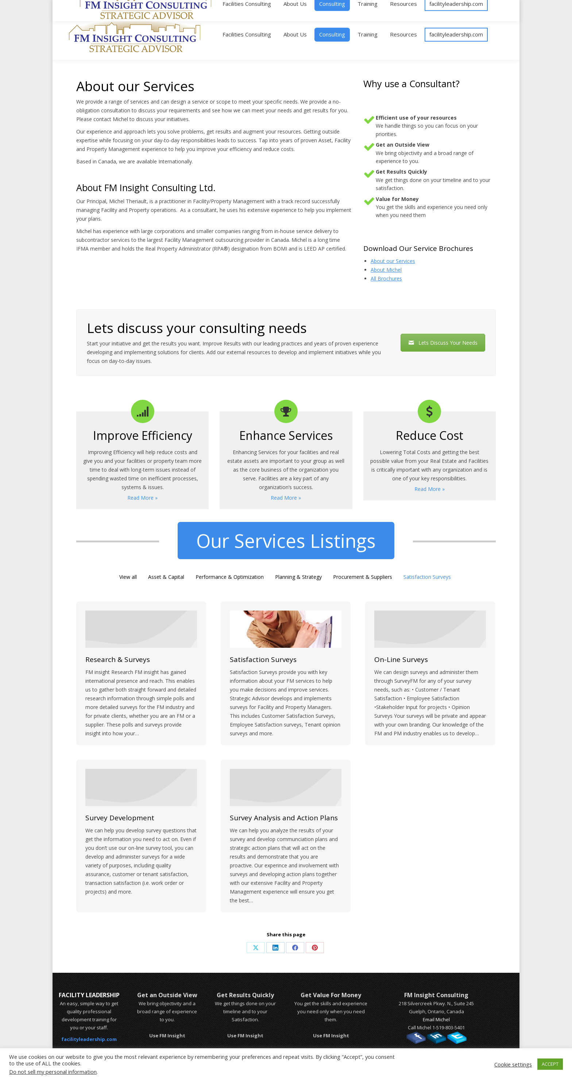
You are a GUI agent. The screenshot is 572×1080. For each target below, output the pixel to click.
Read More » (142, 497)
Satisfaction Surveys (427, 576)
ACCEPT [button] (550, 1064)
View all (128, 576)
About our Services (393, 261)
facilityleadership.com (89, 1039)
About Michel (386, 269)
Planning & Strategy (298, 576)
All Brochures (386, 278)
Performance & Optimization (230, 576)
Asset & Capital (166, 576)
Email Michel (436, 1019)
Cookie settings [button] (513, 1064)
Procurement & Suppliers (362, 576)
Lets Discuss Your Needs (443, 342)
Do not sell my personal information (53, 1071)
